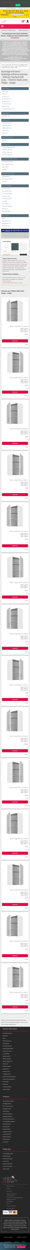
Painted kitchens (7, 1124)
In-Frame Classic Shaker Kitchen (15, 262)
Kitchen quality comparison (9, 1076)
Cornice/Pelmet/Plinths (7, 161)
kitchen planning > (15, 60)
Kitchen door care (7, 1051)
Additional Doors (8, 173)
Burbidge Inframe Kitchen (8, 66)
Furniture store (15, 64)
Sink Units (5, 113)
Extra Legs (4, 201)
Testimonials (6, 1069)
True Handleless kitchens (9, 1121)
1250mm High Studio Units (8, 147)
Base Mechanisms (6, 220)
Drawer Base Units (6, 101)
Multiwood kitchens (7, 1114)
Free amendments (7, 1046)
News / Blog (5, 1081)
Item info (15, 341)
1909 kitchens (6, 1111)
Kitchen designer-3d (7, 1061)
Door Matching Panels (7, 164)
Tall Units (5, 144)
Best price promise (7, 1033)
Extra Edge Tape (6, 196)
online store (8, 64)
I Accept (18, 5)
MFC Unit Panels (6, 211)
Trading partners (7, 1074)
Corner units (6, 1161)
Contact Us (5, 1084)
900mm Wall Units (6, 128)
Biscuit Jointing (6, 188)
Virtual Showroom (23, 30)
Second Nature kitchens (8, 1101)
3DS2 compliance (7, 1058)
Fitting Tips (7, 1149)
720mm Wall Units (6, 67)
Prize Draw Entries (7, 1086)
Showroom (5, 1064)
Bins (3, 218)
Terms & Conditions (8, 1237)
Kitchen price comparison (9, 1079)
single (16, 67)
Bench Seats (5, 91)
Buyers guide (6, 1043)
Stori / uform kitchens (8, 1106)
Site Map (16, 1242)
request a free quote (17, 15)
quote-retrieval (6, 1089)
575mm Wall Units (6, 123)
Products (6, 1097)
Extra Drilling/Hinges (7, 193)
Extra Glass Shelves (7, 198)
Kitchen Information (10, 1029)
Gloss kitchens (6, 1126)
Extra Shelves (5, 203)
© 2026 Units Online (21, 1237)
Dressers (4, 140)
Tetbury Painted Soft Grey (21, 66)
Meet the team (6, 1071)
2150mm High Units (7, 154)
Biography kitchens (7, 1116)
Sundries (4, 169)
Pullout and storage (7, 1158)
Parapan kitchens (7, 1108)
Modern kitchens (7, 1136)
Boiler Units (5, 133)
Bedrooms (5, 1036)
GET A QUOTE (21, 1247)
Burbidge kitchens (7, 1103)
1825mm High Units (7, 149)
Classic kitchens (6, 1139)
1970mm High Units (7, 152)
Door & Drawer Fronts (7, 179)
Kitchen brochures (7, 1041)
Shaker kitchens (6, 1129)
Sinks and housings (7, 1166)
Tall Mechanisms (6, 225)
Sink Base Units (6, 116)
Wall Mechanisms (6, 223)
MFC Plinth (4, 208)
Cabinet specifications (8, 1048)
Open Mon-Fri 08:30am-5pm (8, 30)
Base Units (6, 88)
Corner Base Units (6, 103)
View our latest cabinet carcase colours (12, 282)
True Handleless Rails (8, 1153)
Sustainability (6, 1053)
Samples (4, 181)
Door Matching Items (9, 159)
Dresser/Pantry (8, 137)
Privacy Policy (8, 1242)
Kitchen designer (7, 1066)
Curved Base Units (6, 98)
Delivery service (6, 1056)
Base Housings (5, 106)
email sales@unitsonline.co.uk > (12, 57)
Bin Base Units (5, 96)
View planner (15, 38)
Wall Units (6, 120)
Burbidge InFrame (24, 64)
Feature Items (5, 166)
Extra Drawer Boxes (7, 191)
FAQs (4, 1038)
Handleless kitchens (7, 1131)
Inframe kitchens (7, 1134)
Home (3, 64)
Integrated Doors (6, 176)
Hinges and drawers (7, 1163)
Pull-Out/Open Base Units (8, 108)
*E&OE (23, 1242)
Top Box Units (5, 130)
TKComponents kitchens (8, 1119)
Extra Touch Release (7, 206)
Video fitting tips (7, 1156)
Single (12, 67)
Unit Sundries (7, 186)
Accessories (5, 1142)
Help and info (6, 1169)
